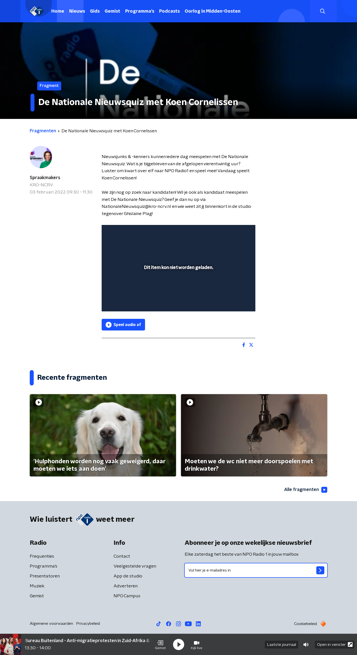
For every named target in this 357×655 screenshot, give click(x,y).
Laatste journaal (281, 645)
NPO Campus (127, 596)
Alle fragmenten (305, 490)
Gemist (112, 11)
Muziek (37, 586)
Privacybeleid (88, 624)
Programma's (139, 11)
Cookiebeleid (305, 624)
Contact (122, 556)
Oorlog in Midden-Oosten (212, 11)
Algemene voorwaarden (51, 624)
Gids (95, 11)
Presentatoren (45, 576)
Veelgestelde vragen (135, 566)
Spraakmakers (45, 178)
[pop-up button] (233, 300)
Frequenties (42, 556)
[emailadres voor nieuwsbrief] (256, 570)
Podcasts (169, 11)
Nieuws (77, 11)
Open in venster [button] (335, 644)
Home (57, 11)
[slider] (178, 287)
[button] (160, 645)
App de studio (128, 576)
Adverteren (126, 586)
